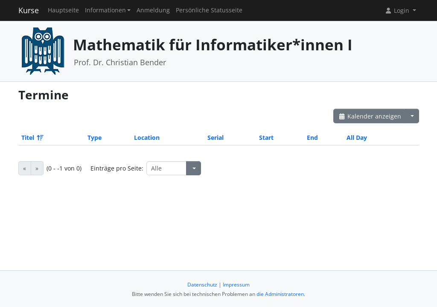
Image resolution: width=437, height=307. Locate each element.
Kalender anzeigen (370, 116)
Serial (215, 137)
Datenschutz (202, 284)
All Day (357, 137)
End (312, 137)
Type (94, 137)
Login (398, 10)
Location (147, 137)
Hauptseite (63, 10)
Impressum (236, 284)
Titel (31, 137)
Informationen (105, 10)
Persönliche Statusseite (209, 10)
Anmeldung (153, 10)
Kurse (28, 10)
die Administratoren (280, 294)
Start (266, 137)
